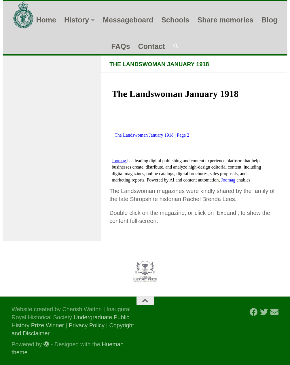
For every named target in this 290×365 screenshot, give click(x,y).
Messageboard (128, 20)
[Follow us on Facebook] (254, 312)
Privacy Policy (87, 325)
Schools (175, 20)
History (76, 20)
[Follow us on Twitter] (264, 312)
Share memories (225, 20)
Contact (151, 46)
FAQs (120, 46)
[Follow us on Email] (274, 312)
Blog (269, 20)
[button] (176, 46)
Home (46, 20)
